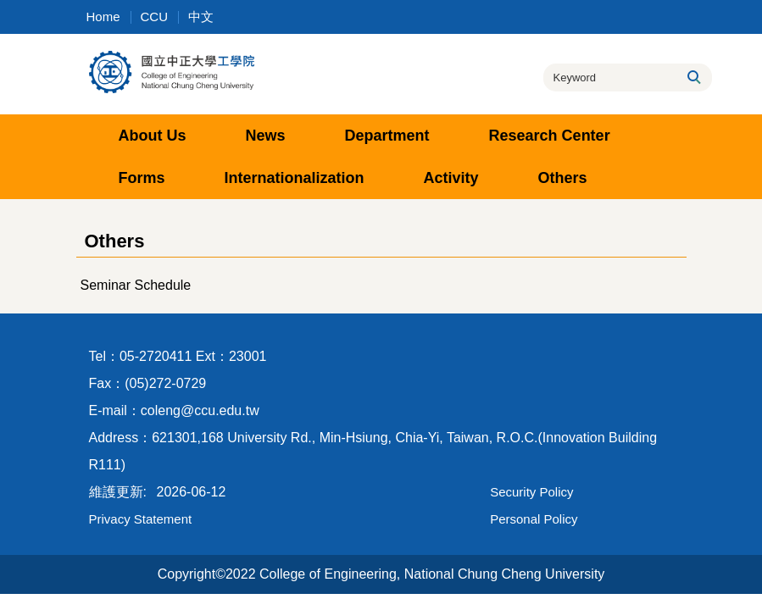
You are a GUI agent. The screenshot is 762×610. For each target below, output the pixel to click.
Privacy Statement (140, 519)
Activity (451, 177)
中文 (201, 16)
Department (387, 135)
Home (103, 16)
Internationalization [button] (294, 177)
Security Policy (531, 492)
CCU (155, 16)
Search (693, 77)
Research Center (549, 135)
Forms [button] (142, 177)
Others (562, 177)
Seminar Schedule (136, 285)
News (266, 135)
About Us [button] (152, 135)
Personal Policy (533, 519)
